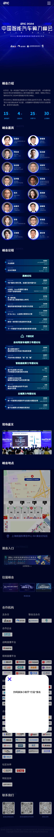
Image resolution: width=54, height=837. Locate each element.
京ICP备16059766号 (45, 830)
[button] (1, 587)
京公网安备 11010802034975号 (25, 830)
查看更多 (27, 596)
